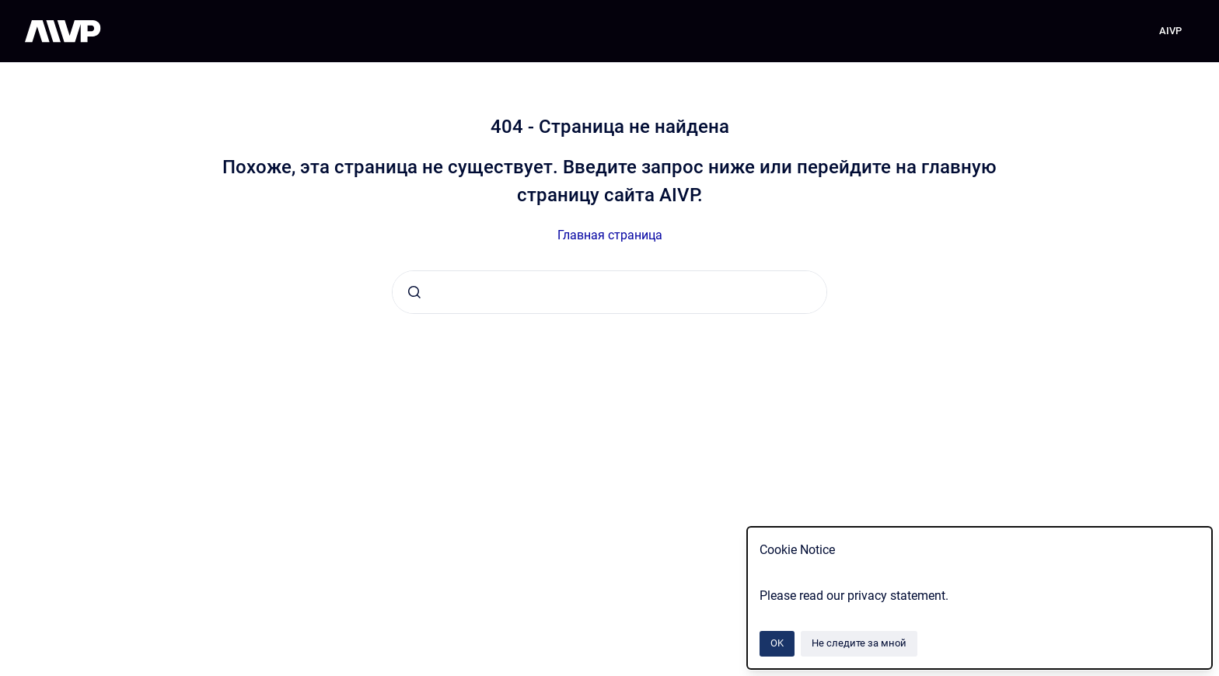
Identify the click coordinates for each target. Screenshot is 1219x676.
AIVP (1170, 31)
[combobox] (609, 292)
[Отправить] (414, 292)
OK (777, 643)
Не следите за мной (859, 643)
